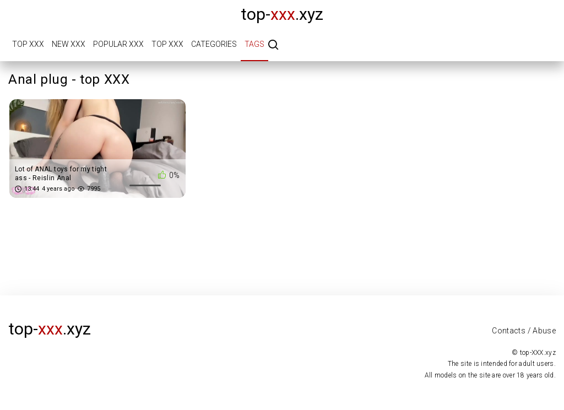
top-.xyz (282, 14)
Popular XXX (118, 44)
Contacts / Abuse (524, 330)
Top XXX (28, 44)
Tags (254, 44)
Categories (214, 44)
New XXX (68, 44)
